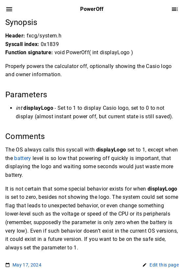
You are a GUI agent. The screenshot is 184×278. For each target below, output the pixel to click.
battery (22, 158)
